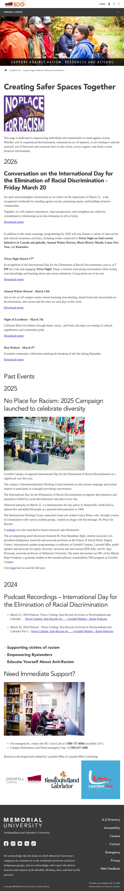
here (13, 568)
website (11, 530)
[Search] (114, 4)
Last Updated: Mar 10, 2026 (109, 883)
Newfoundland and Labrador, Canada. (104, 887)
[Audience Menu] (109, 4)
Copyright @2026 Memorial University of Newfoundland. (27, 887)
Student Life (15, 70)
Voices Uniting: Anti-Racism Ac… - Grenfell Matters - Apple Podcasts (66, 619)
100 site (21, 4)
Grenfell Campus (13, 12)
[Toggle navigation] (119, 4)
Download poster (14, 222)
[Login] (102, 4)
